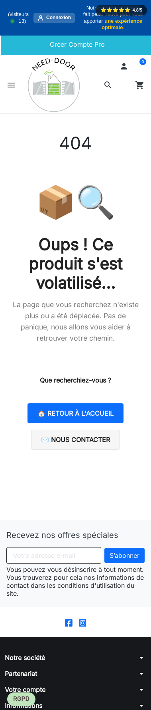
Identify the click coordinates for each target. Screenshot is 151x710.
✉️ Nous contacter (75, 440)
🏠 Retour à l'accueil (75, 413)
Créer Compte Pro (76, 44)
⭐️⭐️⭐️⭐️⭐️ (121, 10)
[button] (108, 85)
